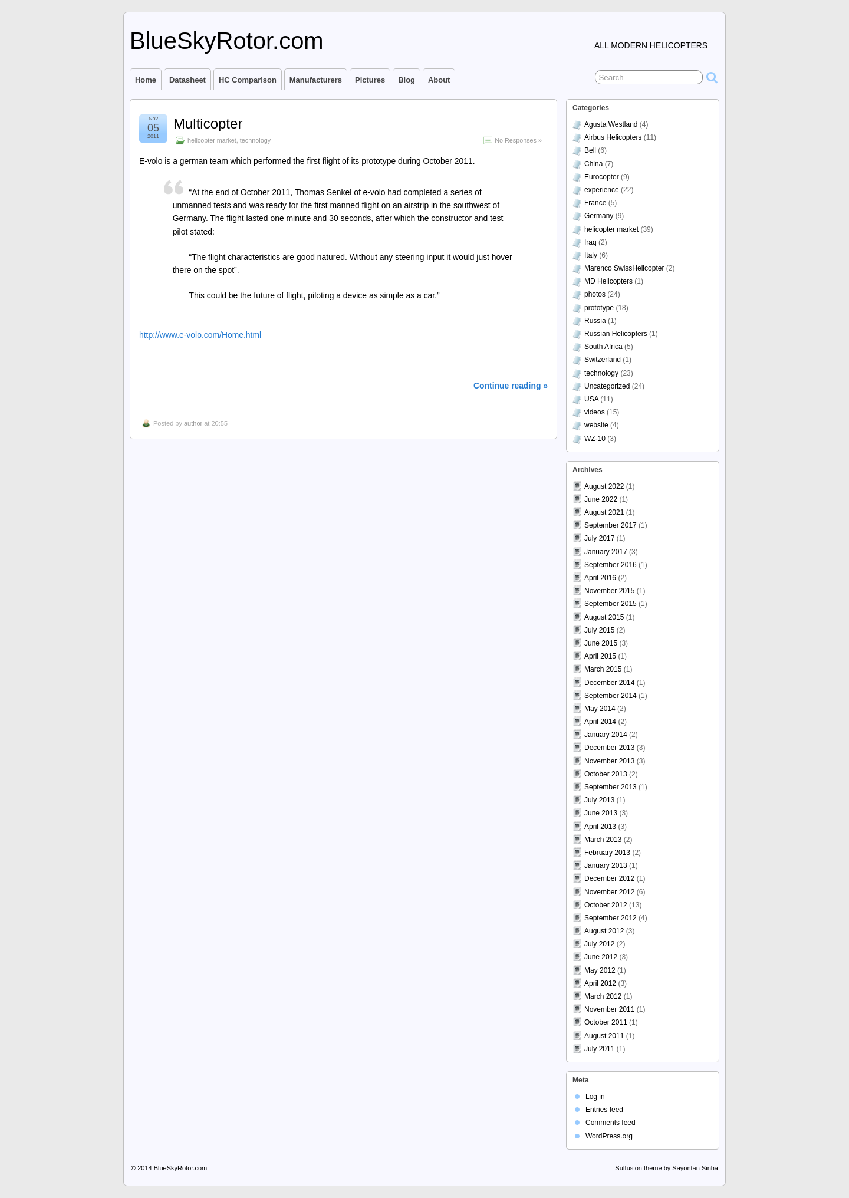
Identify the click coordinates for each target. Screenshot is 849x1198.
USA (591, 399)
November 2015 (609, 591)
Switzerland (602, 360)
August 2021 (604, 512)
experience (601, 190)
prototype (599, 308)
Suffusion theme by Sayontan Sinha (666, 1167)
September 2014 (610, 696)
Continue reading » (510, 385)
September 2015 (610, 604)
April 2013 (600, 826)
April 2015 (600, 656)
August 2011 (604, 1036)
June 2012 (600, 957)
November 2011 (609, 1009)
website (596, 425)
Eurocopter (601, 177)
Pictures (370, 79)
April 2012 (600, 983)
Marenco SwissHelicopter (624, 268)
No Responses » (518, 140)
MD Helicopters (608, 281)
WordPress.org (609, 1136)
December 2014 (609, 683)
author (193, 423)
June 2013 (600, 813)
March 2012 (602, 996)
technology (255, 140)
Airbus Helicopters (612, 137)
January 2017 (605, 552)
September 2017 (610, 525)
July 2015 (599, 630)
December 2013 (609, 747)
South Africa (603, 347)
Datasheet (187, 79)
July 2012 (599, 944)
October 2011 (605, 1022)
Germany (598, 216)
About (439, 79)
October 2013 (605, 774)
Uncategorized (607, 386)
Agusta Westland (611, 124)
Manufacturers (315, 79)
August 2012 (604, 931)
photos (595, 294)
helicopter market (211, 140)
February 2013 (607, 852)
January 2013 (605, 865)
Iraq (590, 242)
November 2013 (609, 761)
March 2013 (602, 839)
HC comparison (248, 79)
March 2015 (602, 669)
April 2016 (600, 578)
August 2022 (604, 486)
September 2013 (610, 787)
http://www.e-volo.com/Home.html (200, 335)
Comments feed (610, 1122)
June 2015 (600, 643)
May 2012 (600, 970)
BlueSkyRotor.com (227, 41)
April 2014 (600, 722)
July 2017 (599, 538)
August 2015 (604, 617)
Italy (590, 255)
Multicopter (207, 123)
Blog (406, 79)
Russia (595, 321)
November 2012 (609, 892)
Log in (595, 1096)
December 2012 (609, 878)
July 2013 (599, 800)
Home (145, 79)
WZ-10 (595, 439)
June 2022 (600, 499)
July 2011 (599, 1049)
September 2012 (610, 918)
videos (594, 412)
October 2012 (605, 905)
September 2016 (610, 565)
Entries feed (604, 1109)
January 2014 (605, 734)
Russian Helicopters (615, 334)
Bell (590, 150)
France (595, 203)
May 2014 (600, 709)
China (593, 164)
